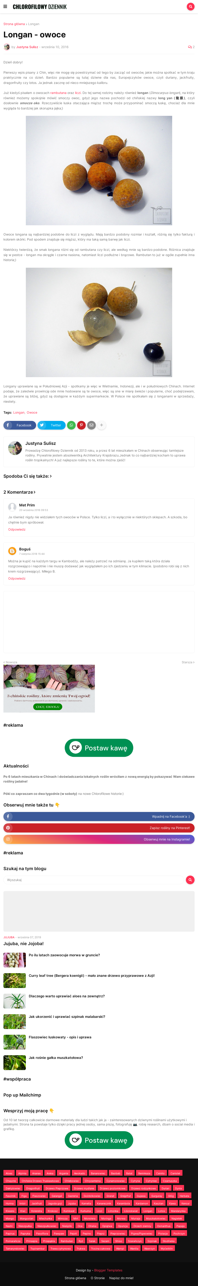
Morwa (121, 1218)
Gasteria (73, 1196)
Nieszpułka (25, 1226)
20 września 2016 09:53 (33, 510)
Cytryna (135, 1180)
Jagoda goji (55, 1203)
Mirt (75, 1218)
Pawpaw (59, 1233)
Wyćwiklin (167, 1248)
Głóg (171, 1196)
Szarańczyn (135, 1241)
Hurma (9, 1203)
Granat (110, 1196)
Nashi (9, 1226)
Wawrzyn (149, 1248)
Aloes (9, 1173)
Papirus (10, 1233)
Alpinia (22, 1173)
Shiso (118, 1241)
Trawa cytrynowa (61, 1248)
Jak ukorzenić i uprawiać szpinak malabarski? (67, 1016)
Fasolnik (11, 1196)
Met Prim (27, 505)
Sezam (105, 1241)
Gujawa (141, 1196)
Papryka (25, 1233)
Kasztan (158, 1203)
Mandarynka (178, 1211)
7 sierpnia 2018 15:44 (32, 553)
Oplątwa (107, 1226)
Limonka (113, 1211)
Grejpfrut (125, 1196)
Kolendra (36, 1211)
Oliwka (92, 1226)
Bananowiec (98, 1173)
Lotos (161, 1211)
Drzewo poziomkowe (112, 1188)
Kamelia (86, 1203)
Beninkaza (144, 1173)
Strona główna (14, 24)
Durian (165, 1188)
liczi (78, 93)
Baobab (115, 1173)
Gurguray (156, 1196)
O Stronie (98, 1278)
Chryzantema (93, 1180)
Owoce (32, 412)
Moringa (106, 1218)
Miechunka (45, 1218)
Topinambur (37, 1248)
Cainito (160, 1173)
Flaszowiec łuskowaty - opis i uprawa (60, 1037)
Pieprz (100, 1233)
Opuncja (123, 1226)
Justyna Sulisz (40, 443)
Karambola (123, 1203)
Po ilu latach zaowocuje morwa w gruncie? (64, 955)
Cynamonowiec (116, 1180)
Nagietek (176, 1218)
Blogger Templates (108, 1270)
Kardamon (142, 1203)
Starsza (187, 662)
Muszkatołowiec (156, 1218)
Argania (63, 1173)
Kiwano (10, 1211)
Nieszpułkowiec (46, 1226)
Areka (50, 1173)
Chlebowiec (72, 1180)
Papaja (181, 1226)
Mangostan (26, 1218)
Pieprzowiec (117, 1233)
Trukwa (81, 1248)
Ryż (81, 1241)
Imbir (22, 1203)
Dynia (178, 1188)
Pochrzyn (179, 1233)
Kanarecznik (104, 1203)
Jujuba (72, 1203)
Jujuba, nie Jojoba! (23, 943)
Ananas (36, 1173)
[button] (5, 6)
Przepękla (49, 1241)
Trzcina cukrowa (100, 1248)
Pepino (87, 1233)
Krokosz (53, 1211)
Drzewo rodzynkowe (143, 1188)
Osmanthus (164, 1226)
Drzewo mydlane (84, 1188)
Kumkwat (69, 1211)
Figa (24, 1196)
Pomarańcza (13, 1241)
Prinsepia (31, 1241)
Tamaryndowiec (15, 1248)
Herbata (184, 1196)
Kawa (172, 1203)
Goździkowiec (92, 1196)
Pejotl (73, 1233)
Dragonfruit (33, 1188)
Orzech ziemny (142, 1226)
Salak (92, 1241)
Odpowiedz (17, 529)
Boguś (25, 549)
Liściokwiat (131, 1211)
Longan (33, 24)
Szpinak (152, 1241)
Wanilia (134, 1248)
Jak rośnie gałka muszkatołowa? (56, 1057)
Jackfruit (37, 1203)
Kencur (186, 1203)
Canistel (175, 1173)
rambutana (58, 93)
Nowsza (11, 662)
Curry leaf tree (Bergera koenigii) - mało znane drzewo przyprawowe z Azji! (92, 975)
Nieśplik (67, 1226)
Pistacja (163, 1233)
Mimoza (62, 1218)
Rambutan (67, 1241)
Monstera (89, 1218)
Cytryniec (151, 1180)
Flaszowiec (39, 1196)
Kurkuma (85, 1211)
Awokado (79, 1173)
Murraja (135, 1218)
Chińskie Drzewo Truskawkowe (40, 1180)
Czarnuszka (170, 1180)
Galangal (57, 1196)
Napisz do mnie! (121, 1278)
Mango (10, 1218)
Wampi (120, 1248)
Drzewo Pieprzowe (57, 1188)
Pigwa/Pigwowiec (141, 1233)
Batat (129, 1173)
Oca (80, 1226)
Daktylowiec (13, 1188)
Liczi (99, 1211)
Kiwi (22, 1211)
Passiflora (42, 1233)
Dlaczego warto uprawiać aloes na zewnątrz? (67, 996)
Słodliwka (168, 1241)
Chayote (11, 1180)
